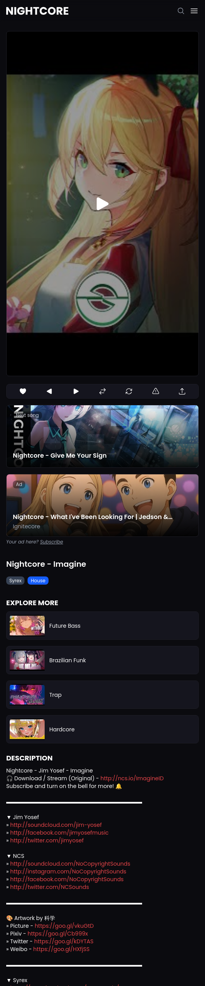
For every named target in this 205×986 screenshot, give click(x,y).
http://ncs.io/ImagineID (132, 778)
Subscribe (51, 541)
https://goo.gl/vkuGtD (64, 926)
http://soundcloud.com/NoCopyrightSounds (70, 864)
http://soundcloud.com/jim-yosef (56, 825)
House (38, 580)
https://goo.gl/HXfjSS (61, 949)
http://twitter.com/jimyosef (46, 840)
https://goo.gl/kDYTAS (64, 941)
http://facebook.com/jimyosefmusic (59, 833)
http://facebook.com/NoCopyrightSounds (66, 879)
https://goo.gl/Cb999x (58, 933)
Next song (27, 415)
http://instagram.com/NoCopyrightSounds (68, 871)
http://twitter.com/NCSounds (49, 887)
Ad (19, 484)
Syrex (15, 580)
